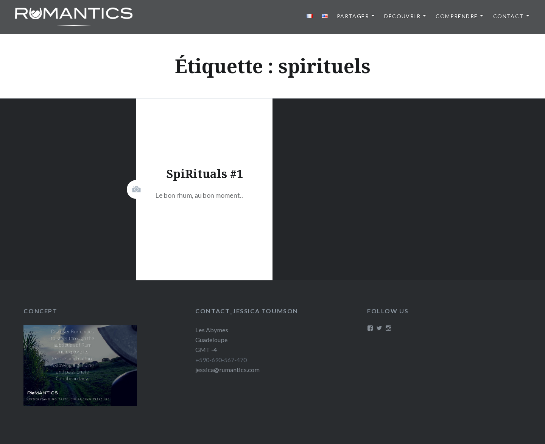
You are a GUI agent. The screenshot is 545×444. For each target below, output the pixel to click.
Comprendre (457, 16)
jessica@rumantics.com (227, 369)
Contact (508, 16)
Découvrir (402, 16)
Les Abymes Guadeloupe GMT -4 (211, 339)
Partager (353, 16)
